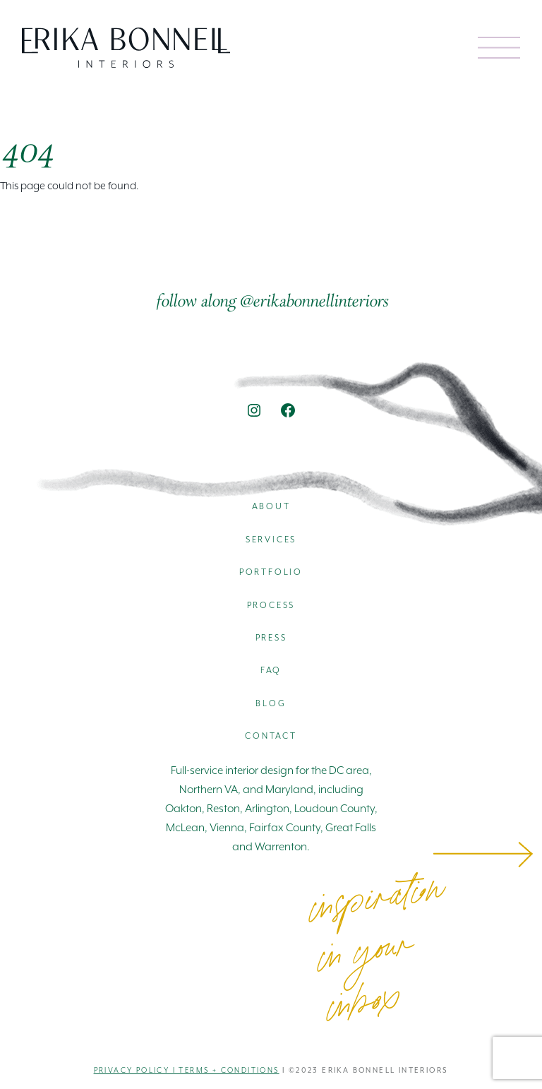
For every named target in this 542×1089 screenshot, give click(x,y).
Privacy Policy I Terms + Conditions (186, 1070)
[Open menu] (499, 48)
